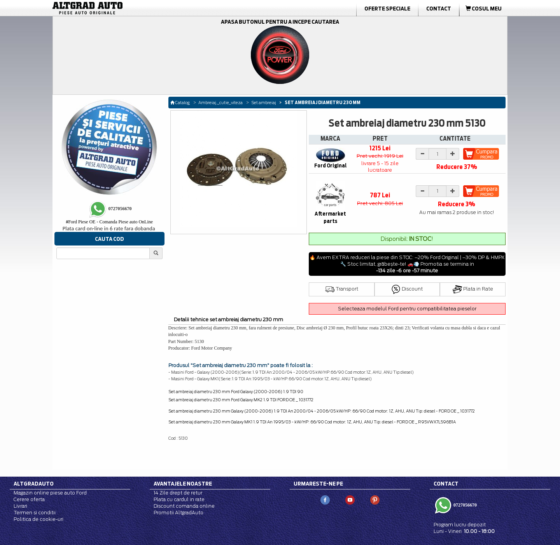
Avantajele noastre (183, 484)
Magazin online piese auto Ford (50, 493)
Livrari (20, 506)
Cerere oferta (29, 499)
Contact (438, 8)
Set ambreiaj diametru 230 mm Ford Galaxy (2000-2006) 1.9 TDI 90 (235, 391)
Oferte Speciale (387, 8)
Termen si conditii (35, 512)
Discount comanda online (184, 506)
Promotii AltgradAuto (178, 512)
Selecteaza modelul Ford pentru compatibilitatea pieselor (407, 309)
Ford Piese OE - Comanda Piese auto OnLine (109, 222)
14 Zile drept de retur (178, 493)
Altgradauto (34, 484)
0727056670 (464, 505)
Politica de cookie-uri (38, 519)
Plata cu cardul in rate (179, 499)
